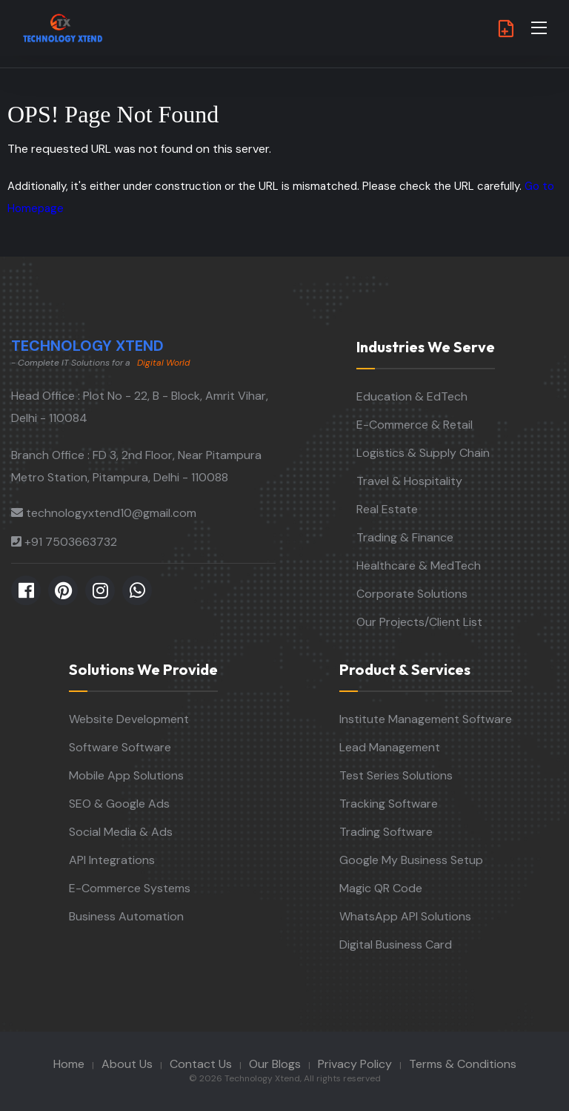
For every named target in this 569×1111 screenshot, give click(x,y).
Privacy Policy (355, 1064)
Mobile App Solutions (126, 775)
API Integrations (112, 860)
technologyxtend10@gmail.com (111, 513)
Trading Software (386, 832)
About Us (127, 1064)
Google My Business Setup (411, 860)
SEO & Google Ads (119, 803)
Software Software (120, 747)
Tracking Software (388, 803)
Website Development (129, 719)
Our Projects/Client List (419, 622)
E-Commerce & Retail (414, 424)
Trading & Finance (404, 537)
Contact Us (201, 1064)
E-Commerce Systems (129, 888)
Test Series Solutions (396, 775)
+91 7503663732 (70, 542)
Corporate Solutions (411, 593)
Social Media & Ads (121, 832)
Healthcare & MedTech (418, 565)
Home (68, 1064)
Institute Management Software (425, 719)
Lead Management (389, 747)
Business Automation (126, 916)
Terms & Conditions (462, 1064)
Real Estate (387, 509)
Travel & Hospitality (409, 481)
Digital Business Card (395, 944)
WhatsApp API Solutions (405, 916)
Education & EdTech (411, 396)
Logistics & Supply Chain (423, 453)
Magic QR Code (380, 888)
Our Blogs (275, 1064)
